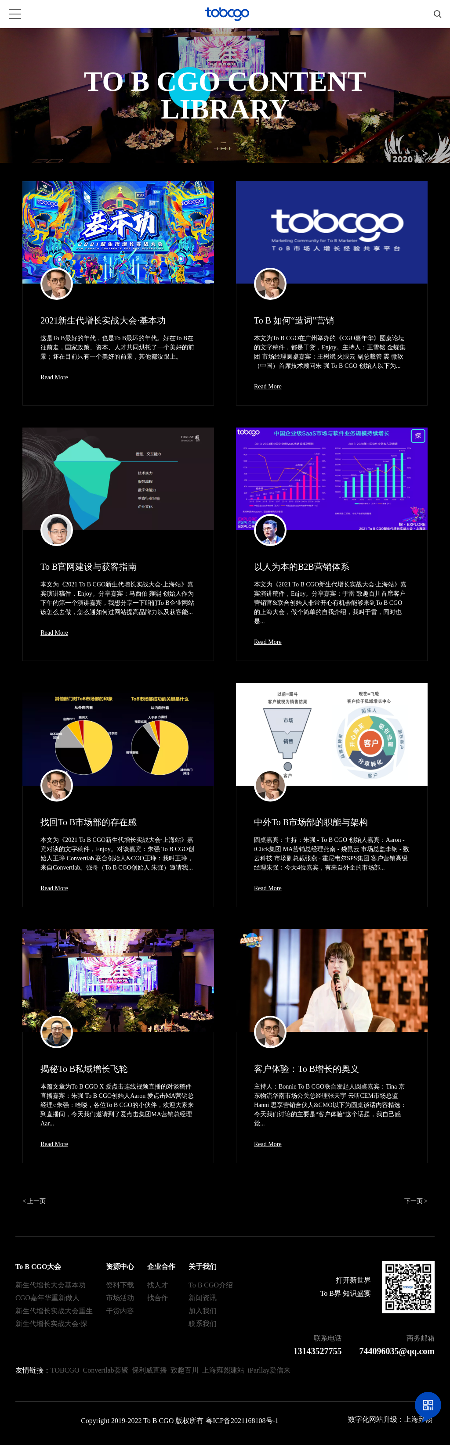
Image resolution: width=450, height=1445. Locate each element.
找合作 (157, 1297)
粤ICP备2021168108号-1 (242, 1420)
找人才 (157, 1285)
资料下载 (120, 1285)
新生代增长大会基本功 (50, 1285)
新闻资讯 (203, 1297)
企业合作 (161, 1266)
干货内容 (120, 1311)
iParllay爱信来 (269, 1370)
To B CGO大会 (38, 1266)
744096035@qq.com (397, 1351)
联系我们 (203, 1323)
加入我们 (203, 1311)
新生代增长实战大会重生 (54, 1311)
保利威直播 (149, 1370)
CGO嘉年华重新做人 (47, 1297)
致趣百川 (185, 1370)
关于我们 (203, 1266)
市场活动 (120, 1297)
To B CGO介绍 (211, 1285)
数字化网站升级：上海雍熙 (390, 1419)
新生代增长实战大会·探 (51, 1323)
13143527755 (318, 1351)
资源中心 (120, 1266)
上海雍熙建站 (223, 1370)
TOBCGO (65, 1370)
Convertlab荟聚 (105, 1370)
